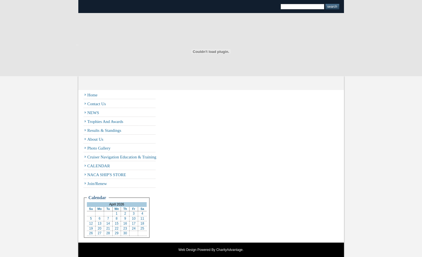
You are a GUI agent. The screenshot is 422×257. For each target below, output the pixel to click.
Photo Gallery (99, 148)
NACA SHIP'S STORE (106, 175)
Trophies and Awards (105, 121)
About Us (95, 139)
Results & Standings (104, 130)
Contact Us (96, 104)
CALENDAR (98, 166)
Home (92, 95)
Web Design (187, 250)
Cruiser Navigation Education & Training (121, 157)
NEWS (93, 112)
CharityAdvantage (229, 250)
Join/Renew (97, 183)
